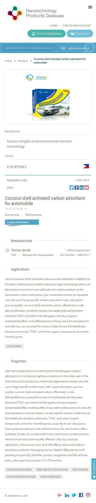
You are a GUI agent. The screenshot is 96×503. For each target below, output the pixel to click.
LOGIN (53, 25)
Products (23, 61)
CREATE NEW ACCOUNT (77, 25)
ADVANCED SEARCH (79, 48)
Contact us (82, 33)
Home (8, 61)
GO (63, 47)
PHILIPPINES (17, 167)
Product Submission (48, 33)
